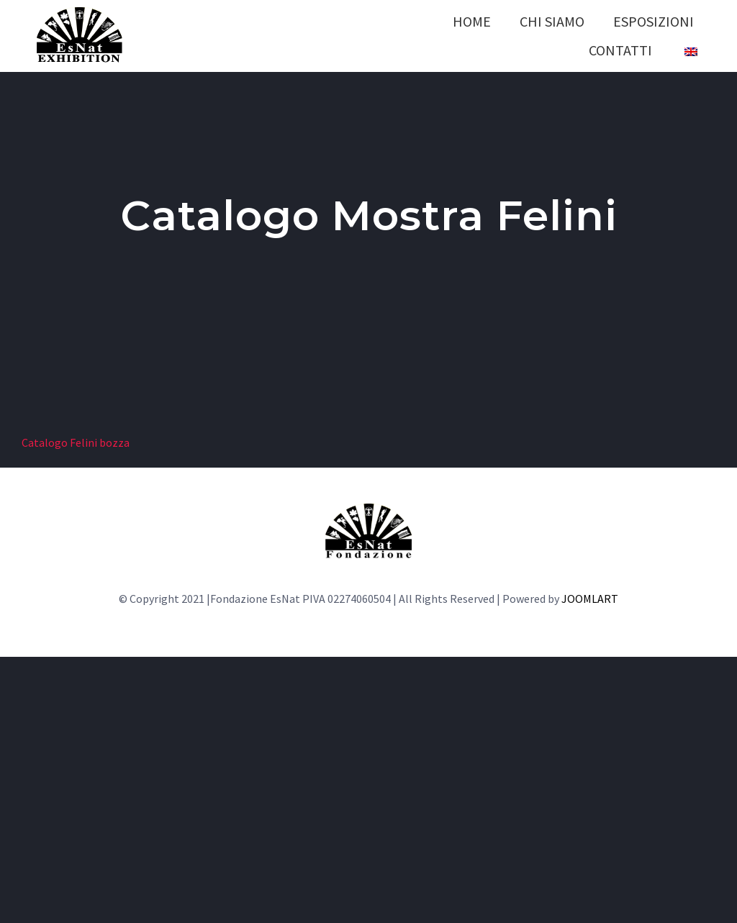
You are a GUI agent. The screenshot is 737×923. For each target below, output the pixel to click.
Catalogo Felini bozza (76, 442)
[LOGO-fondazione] (368, 509)
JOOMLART (589, 598)
